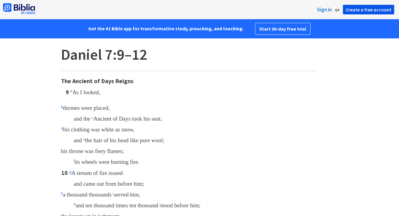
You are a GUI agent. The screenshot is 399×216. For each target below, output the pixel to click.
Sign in (324, 9)
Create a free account (369, 10)
